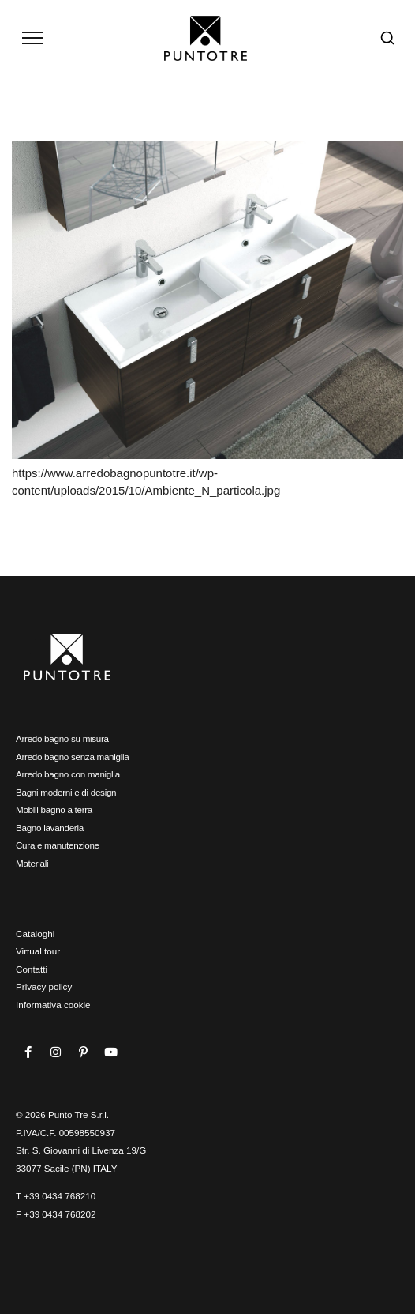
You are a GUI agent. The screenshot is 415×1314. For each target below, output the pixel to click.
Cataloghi (35, 933)
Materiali (32, 863)
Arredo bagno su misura (62, 738)
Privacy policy (44, 986)
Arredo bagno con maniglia (68, 774)
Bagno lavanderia (50, 828)
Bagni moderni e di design (66, 792)
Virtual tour (38, 951)
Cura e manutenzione (57, 845)
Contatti (31, 969)
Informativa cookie (53, 1005)
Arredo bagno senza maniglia (72, 756)
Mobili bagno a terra (54, 809)
